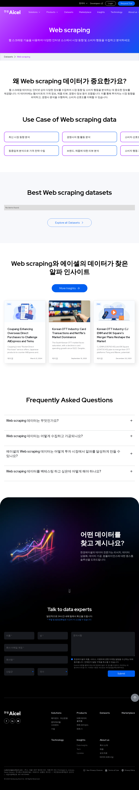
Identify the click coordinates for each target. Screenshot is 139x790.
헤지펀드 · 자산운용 (59, 718)
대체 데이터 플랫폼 (82, 719)
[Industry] (19, 672)
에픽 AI (80, 729)
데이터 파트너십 (106, 757)
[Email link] (18, 720)
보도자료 (103, 753)
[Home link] (12, 12)
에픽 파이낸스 (83, 725)
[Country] (53, 672)
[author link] (10, 358)
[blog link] (24, 329)
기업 (53, 729)
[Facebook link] (6, 720)
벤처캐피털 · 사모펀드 (56, 723)
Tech (79, 749)
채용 (102, 749)
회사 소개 (104, 745)
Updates (80, 753)
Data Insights (82, 745)
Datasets (8, 56)
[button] (83, 3)
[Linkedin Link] (12, 720)
